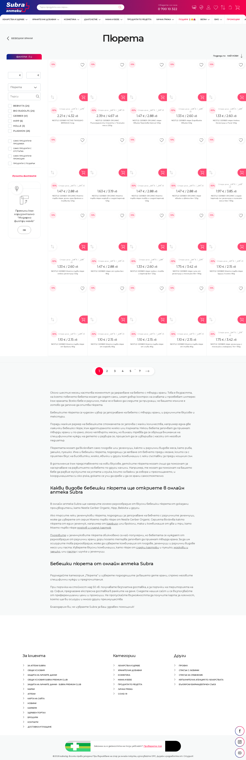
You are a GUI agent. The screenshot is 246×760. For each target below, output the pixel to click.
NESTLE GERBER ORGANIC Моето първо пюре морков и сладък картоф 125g (107, 198)
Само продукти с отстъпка (22, 149)
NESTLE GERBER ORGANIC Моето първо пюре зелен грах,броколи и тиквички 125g (67, 198)
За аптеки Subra (37, 665)
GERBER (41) (20, 115)
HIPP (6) (18, 120)
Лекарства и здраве (13, 19)
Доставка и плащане (40, 727)
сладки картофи (147, 547)
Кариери (32, 708)
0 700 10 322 (167, 9)
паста (71, 551)
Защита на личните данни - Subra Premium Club (54, 684)
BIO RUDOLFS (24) (24, 110)
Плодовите (58, 535)
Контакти (33, 722)
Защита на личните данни (42, 675)
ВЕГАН (204, 19)
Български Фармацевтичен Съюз (197, 684)
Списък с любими (189, 670)
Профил (183, 665)
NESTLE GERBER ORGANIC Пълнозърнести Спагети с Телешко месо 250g (107, 123)
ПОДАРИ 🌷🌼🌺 (187, 19)
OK (24, 230)
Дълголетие (91, 19)
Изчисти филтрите (24, 175)
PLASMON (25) (21, 131)
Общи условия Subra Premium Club (48, 680)
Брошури (33, 717)
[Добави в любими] (82, 64)
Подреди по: (228, 56)
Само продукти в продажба (22, 142)
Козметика (70, 19)
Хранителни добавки (44, 19)
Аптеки (31, 694)
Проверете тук (153, 746)
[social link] (239, 731)
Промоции (233, 19)
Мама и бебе (112, 19)
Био (216, 19)
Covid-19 (122, 694)
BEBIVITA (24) (21, 105)
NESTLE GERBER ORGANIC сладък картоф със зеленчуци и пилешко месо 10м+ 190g (226, 198)
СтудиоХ (188, 756)
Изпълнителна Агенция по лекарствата (201, 680)
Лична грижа (163, 19)
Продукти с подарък (24, 163)
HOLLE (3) (19, 125)
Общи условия (36, 670)
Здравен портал (37, 712)
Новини (32, 703)
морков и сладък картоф (94, 527)
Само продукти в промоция (22, 157)
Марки (31, 689)
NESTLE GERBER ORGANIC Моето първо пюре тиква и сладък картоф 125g (147, 198)
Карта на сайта (36, 698)
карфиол (112, 523)
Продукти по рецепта (139, 19)
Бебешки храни (22, 38)
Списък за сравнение (191, 675)
